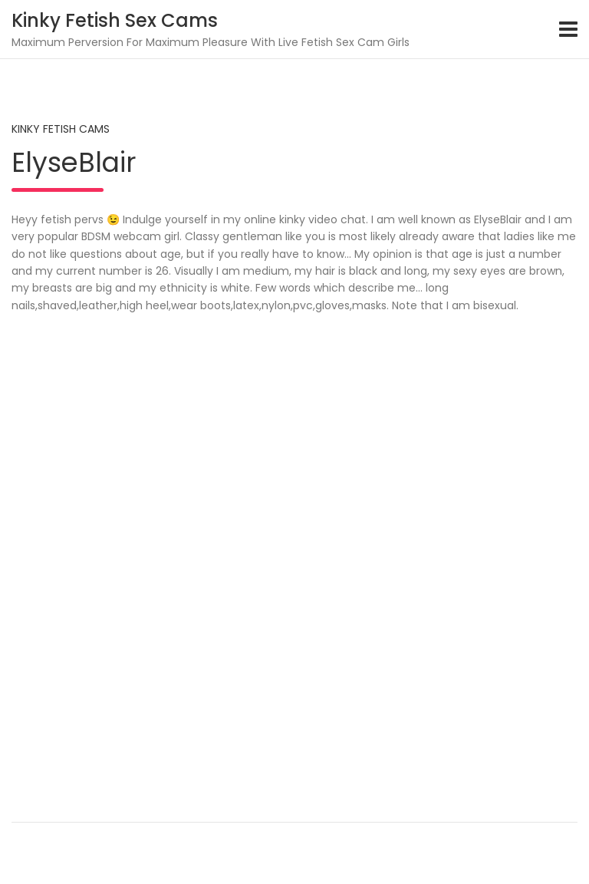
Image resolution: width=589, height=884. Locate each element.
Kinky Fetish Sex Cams (115, 20)
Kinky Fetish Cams (61, 129)
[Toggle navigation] (568, 29)
